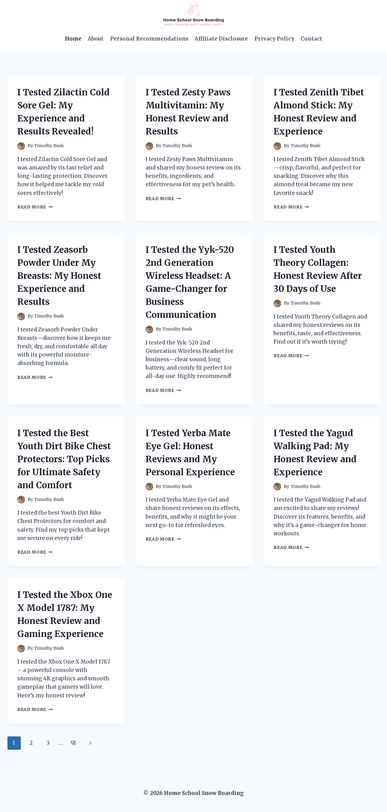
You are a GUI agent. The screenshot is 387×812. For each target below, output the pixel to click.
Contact (311, 38)
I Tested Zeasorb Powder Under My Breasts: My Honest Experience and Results (59, 275)
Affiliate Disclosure (221, 38)
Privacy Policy (274, 38)
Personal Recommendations (149, 38)
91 (73, 743)
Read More (35, 207)
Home (73, 38)
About (95, 38)
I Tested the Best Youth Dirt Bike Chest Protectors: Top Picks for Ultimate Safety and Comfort (64, 459)
